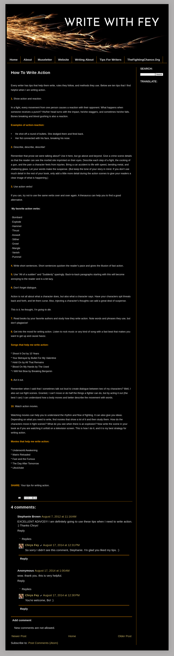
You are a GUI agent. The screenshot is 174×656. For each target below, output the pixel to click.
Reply (21, 530)
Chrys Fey (32, 545)
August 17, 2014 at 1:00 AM (52, 570)
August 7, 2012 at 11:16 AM (59, 516)
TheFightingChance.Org (143, 59)
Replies (26, 538)
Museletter (45, 59)
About (28, 59)
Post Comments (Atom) (43, 642)
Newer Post (19, 636)
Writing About (84, 59)
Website (63, 59)
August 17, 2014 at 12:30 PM (61, 595)
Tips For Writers (110, 59)
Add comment (21, 620)
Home (14, 59)
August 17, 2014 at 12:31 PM (61, 545)
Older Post (124, 636)
